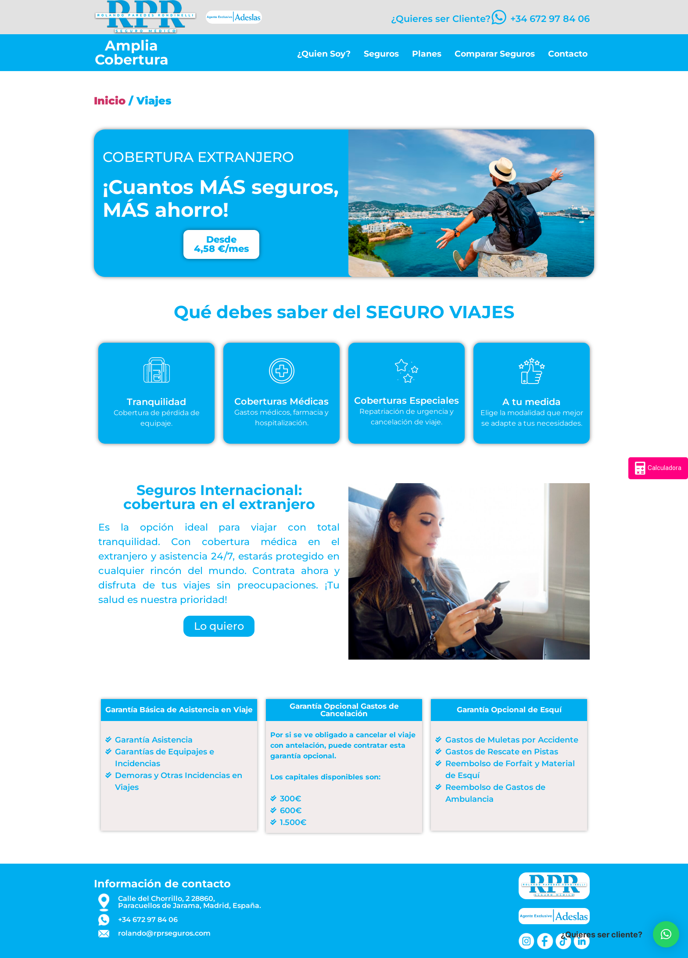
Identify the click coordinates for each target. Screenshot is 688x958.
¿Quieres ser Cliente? (435, 18)
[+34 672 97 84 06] (496, 17)
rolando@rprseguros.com (164, 933)
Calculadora (658, 468)
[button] (666, 934)
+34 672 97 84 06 (550, 18)
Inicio (109, 100)
